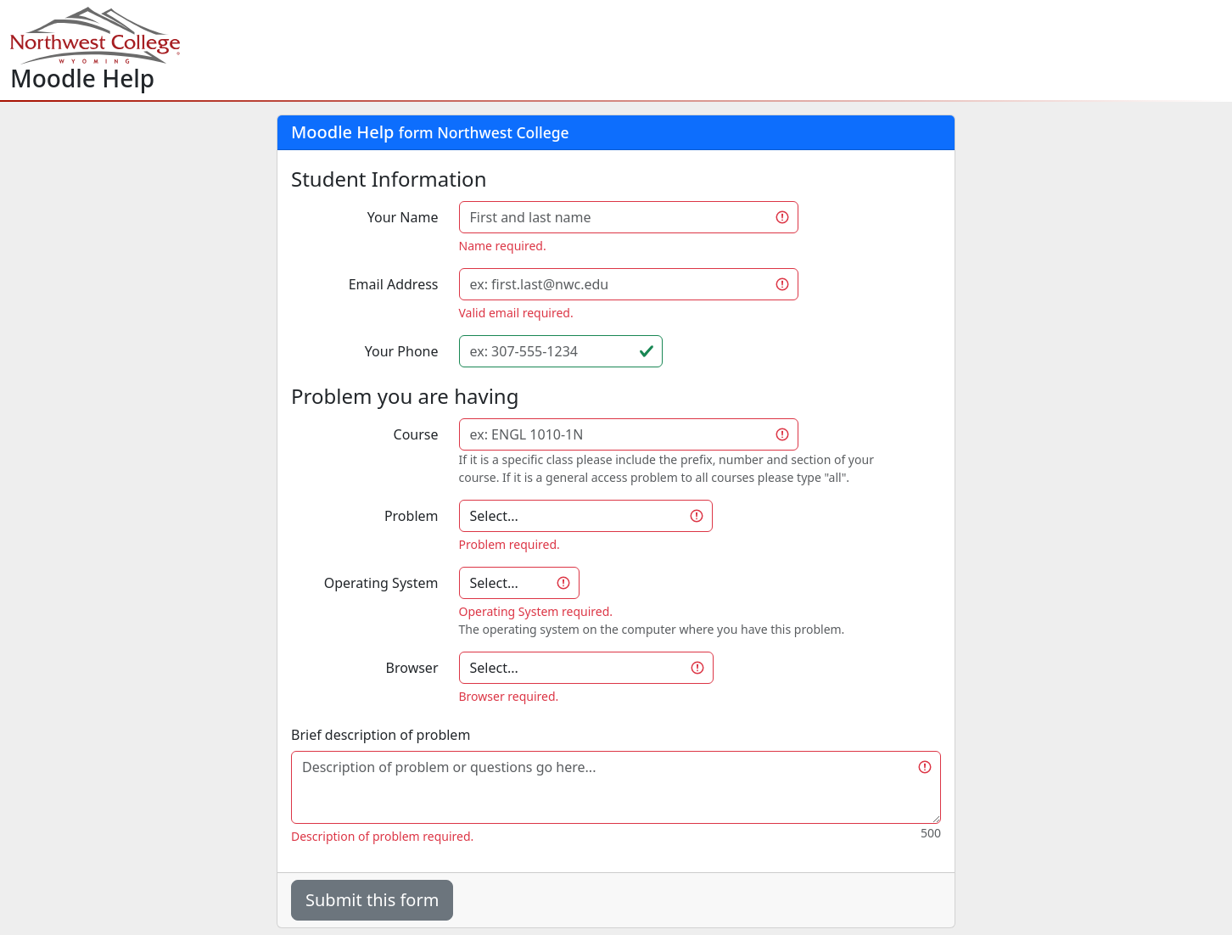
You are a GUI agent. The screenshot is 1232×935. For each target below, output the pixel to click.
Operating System (381, 583)
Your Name (403, 217)
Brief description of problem (380, 734)
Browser (412, 667)
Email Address (394, 284)
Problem (411, 516)
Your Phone (402, 351)
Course (416, 434)
